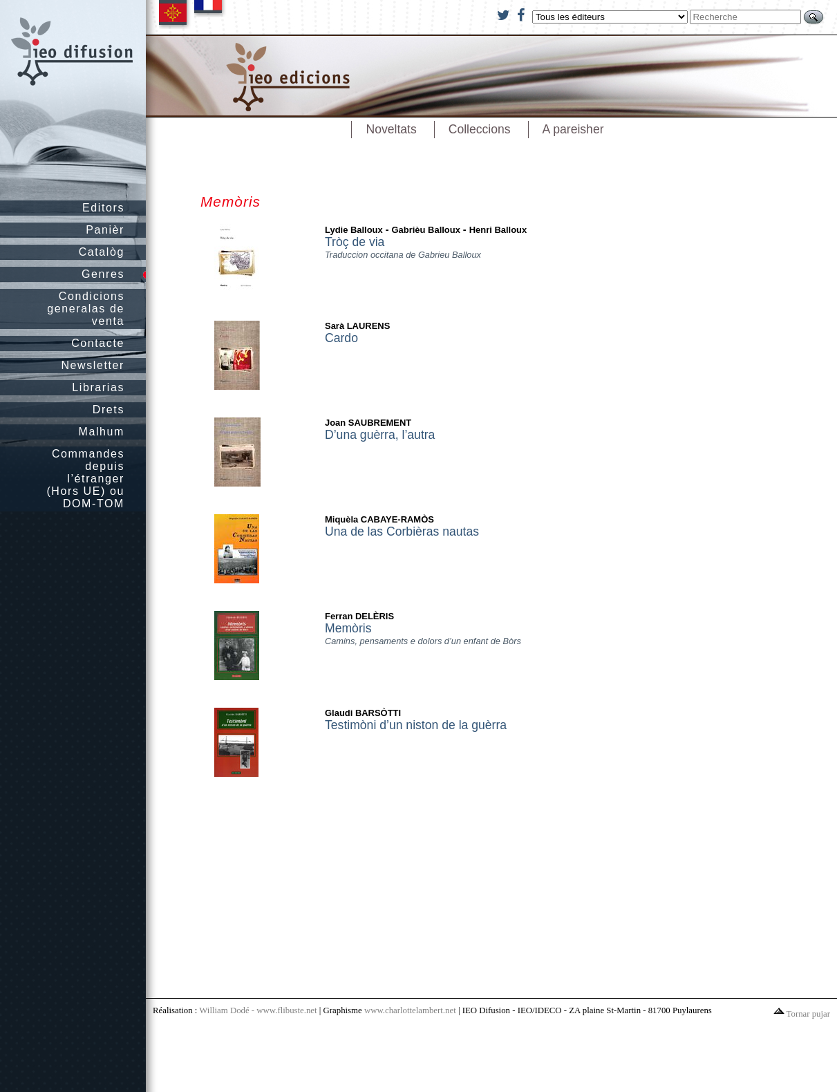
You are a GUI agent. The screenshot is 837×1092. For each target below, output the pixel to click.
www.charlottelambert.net (410, 1010)
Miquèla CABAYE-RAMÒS (379, 519)
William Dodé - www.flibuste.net (258, 1010)
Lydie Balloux (354, 230)
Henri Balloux (498, 230)
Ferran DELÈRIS (359, 616)
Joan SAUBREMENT (368, 422)
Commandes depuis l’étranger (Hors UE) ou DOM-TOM (85, 478)
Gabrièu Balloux (426, 230)
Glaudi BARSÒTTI (363, 713)
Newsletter (92, 365)
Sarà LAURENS (357, 326)
